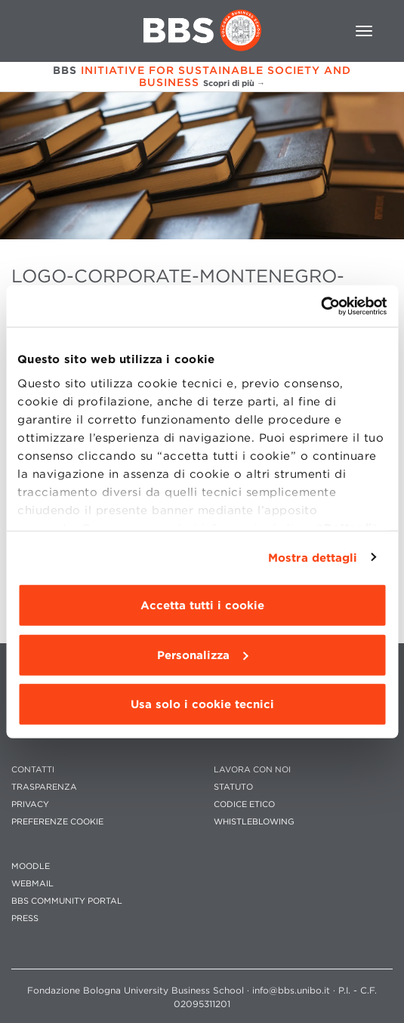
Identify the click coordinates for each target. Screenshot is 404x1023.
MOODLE (30, 866)
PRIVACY (30, 804)
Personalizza (202, 654)
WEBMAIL (32, 884)
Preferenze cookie (57, 822)
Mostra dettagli (313, 557)
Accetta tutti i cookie (202, 605)
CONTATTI (32, 770)
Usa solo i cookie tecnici (202, 704)
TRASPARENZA (44, 787)
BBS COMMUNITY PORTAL (66, 901)
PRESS (25, 918)
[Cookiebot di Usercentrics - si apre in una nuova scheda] (320, 306)
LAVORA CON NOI (252, 770)
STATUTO (233, 787)
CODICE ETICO (244, 804)
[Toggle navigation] (364, 31)
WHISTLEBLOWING (254, 822)
